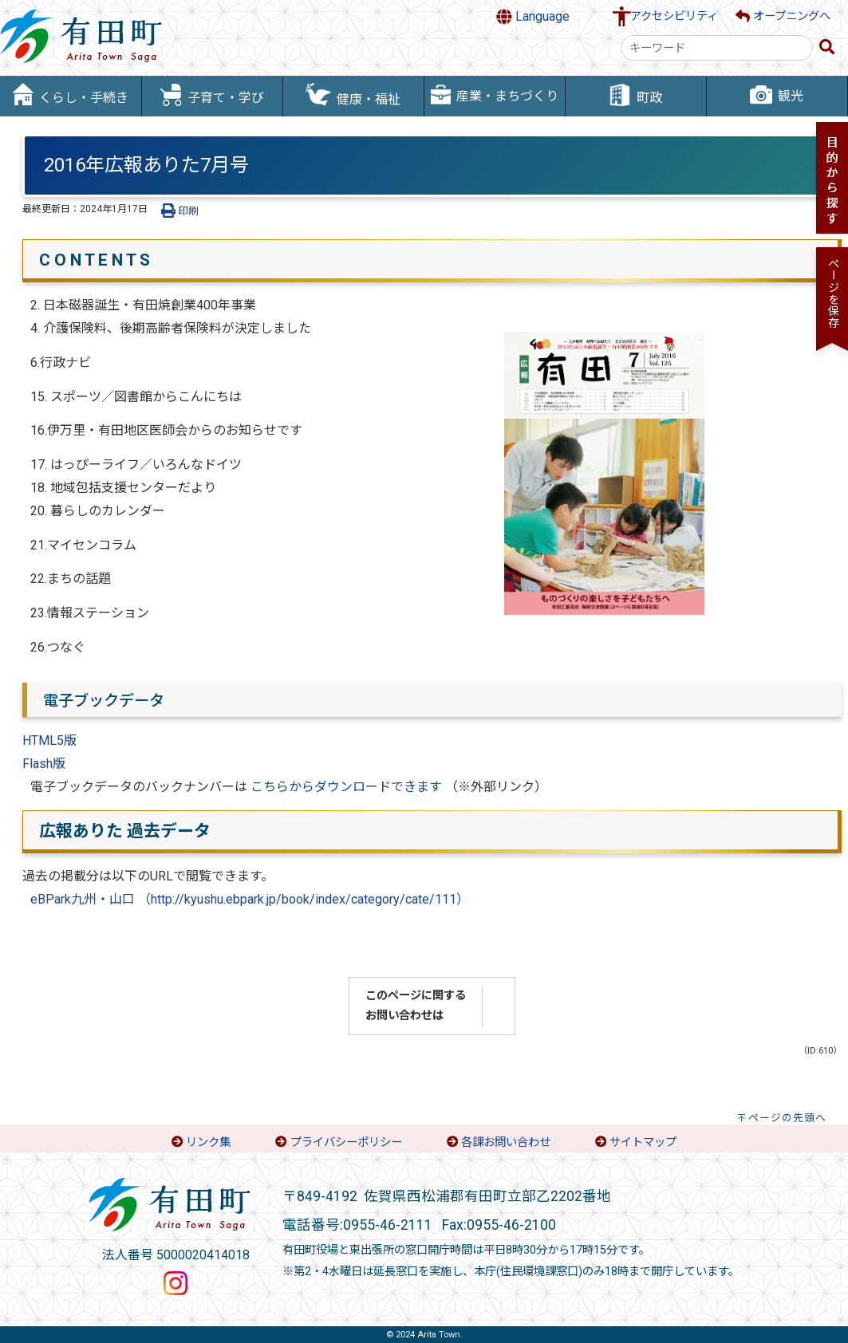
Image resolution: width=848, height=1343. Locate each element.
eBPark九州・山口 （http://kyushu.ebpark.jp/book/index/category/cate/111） (249, 899)
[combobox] (716, 48)
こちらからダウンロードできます (347, 786)
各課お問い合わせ (505, 1142)
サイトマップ (642, 1142)
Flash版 (43, 763)
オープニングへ (783, 16)
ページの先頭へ (787, 1118)
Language (533, 17)
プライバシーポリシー (346, 1142)
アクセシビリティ (674, 16)
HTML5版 (49, 740)
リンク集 (208, 1142)
